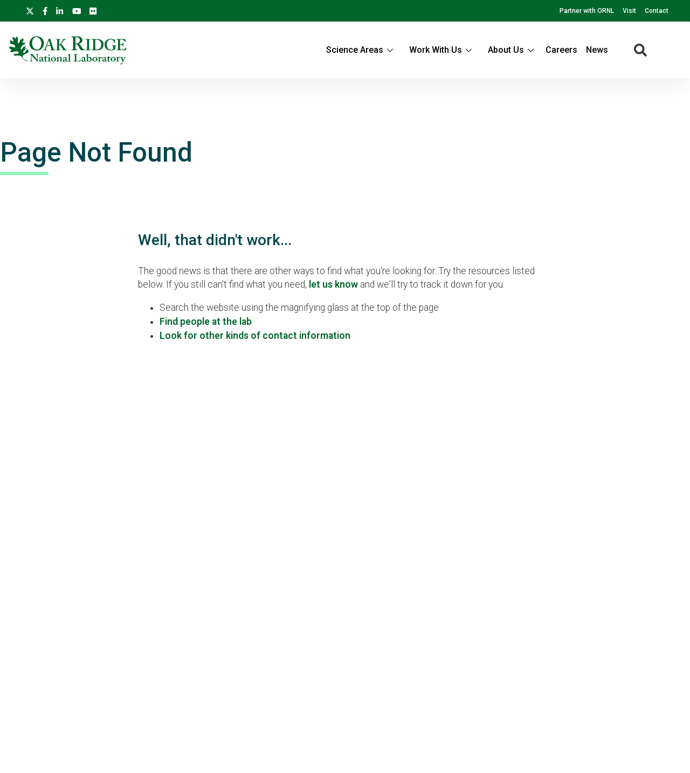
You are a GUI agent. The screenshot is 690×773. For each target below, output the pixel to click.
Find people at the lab (206, 321)
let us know (333, 284)
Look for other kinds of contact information (255, 335)
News (597, 50)
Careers (561, 50)
